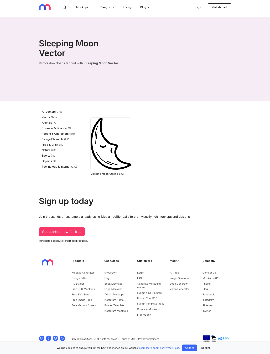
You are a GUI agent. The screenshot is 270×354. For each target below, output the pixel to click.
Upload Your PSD (147, 298)
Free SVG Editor (81, 294)
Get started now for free (62, 232)
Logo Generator (179, 283)
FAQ (139, 278)
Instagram (208, 299)
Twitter (206, 310)
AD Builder (78, 283)
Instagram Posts (114, 299)
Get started (219, 7)
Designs (105, 7)
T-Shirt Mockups (114, 294)
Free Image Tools (82, 299)
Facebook (208, 294)
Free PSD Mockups (83, 289)
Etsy (107, 278)
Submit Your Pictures (149, 292)
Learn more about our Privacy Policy (159, 347)
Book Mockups (113, 283)
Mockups (82, 7)
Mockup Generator (83, 272)
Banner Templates (115, 305)
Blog (143, 7)
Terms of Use (128, 338)
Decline (206, 348)
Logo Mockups (113, 289)
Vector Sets (49, 117)
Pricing (127, 7)
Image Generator (180, 278)
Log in (198, 7)
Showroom (110, 272)
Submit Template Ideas (150, 303)
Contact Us (209, 272)
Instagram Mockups (116, 310)
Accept (189, 348)
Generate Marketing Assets (149, 285)
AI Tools (174, 272)
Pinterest (207, 305)
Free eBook (144, 314)
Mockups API (210, 278)
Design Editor (79, 278)
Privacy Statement (148, 338)
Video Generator (179, 289)
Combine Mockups (148, 309)
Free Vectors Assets (84, 305)
